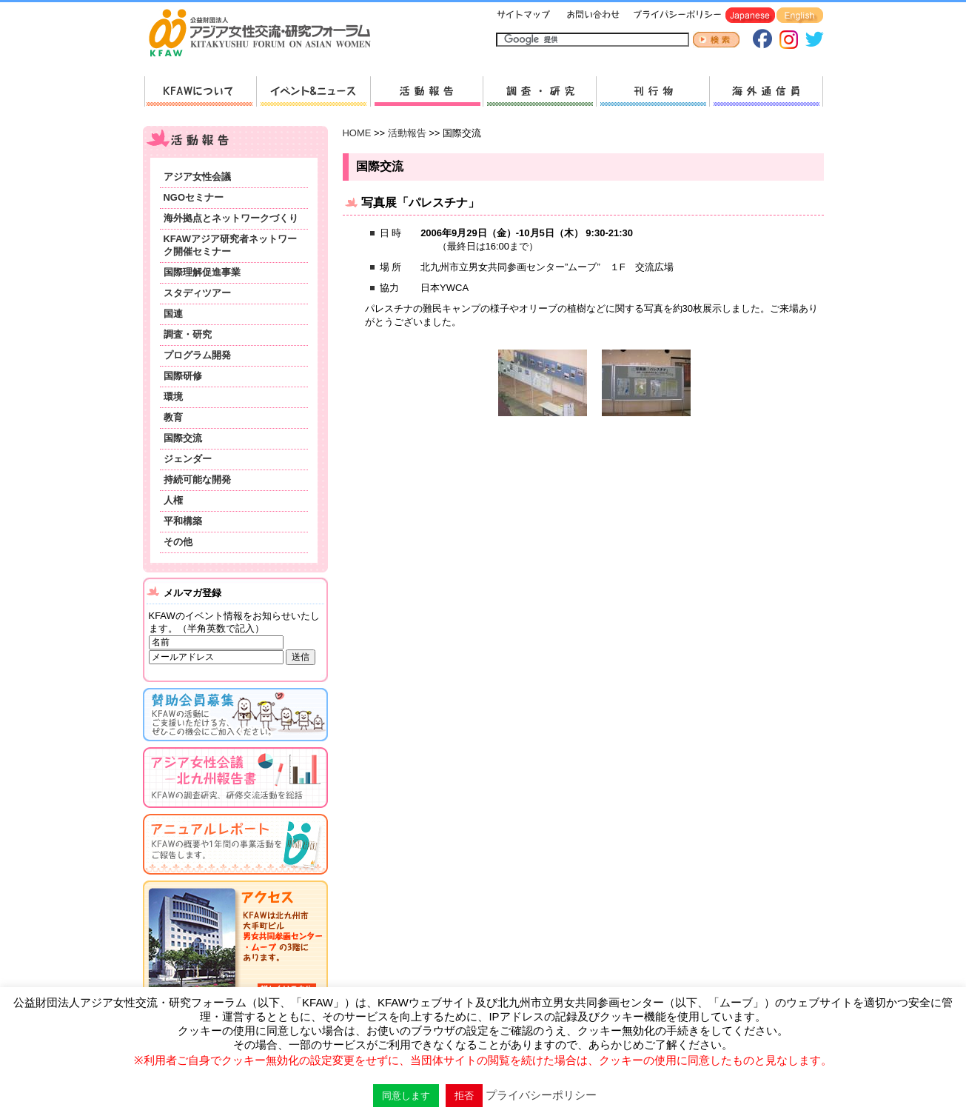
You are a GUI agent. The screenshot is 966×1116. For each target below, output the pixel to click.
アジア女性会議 (197, 176)
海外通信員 (766, 91)
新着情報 (313, 91)
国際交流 (183, 438)
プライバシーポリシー (675, 15)
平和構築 (183, 521)
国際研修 (183, 375)
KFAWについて (200, 91)
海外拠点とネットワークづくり (231, 218)
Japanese (750, 15)
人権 (173, 500)
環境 (173, 396)
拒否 (464, 1095)
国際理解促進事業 (202, 272)
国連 (173, 313)
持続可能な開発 (197, 479)
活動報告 (426, 91)
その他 (178, 541)
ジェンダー (188, 458)
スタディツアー (197, 292)
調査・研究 (539, 91)
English (800, 15)
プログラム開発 (197, 355)
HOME (357, 132)
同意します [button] (406, 1095)
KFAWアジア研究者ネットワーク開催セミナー (230, 245)
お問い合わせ (591, 15)
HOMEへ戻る (265, 34)
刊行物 (652, 91)
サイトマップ (524, 15)
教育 (173, 417)
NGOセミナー (194, 197)
